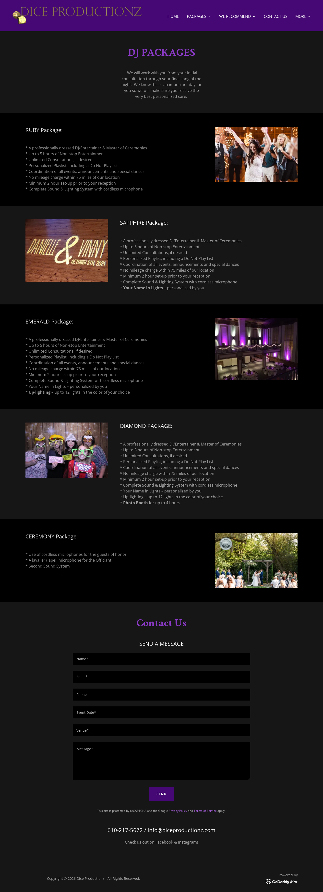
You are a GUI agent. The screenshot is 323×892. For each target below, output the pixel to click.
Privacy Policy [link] (178, 811)
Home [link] (173, 16)
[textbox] (161, 659)
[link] (77, 15)
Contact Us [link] (275, 16)
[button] (199, 16)
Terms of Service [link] (205, 811)
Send (161, 794)
